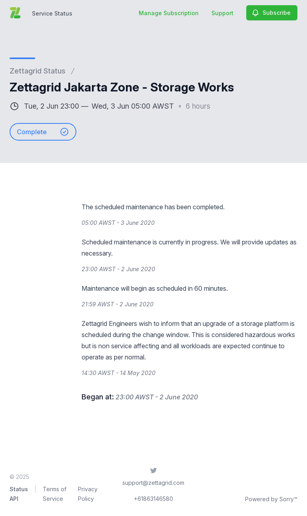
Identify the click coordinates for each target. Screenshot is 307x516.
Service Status (52, 13)
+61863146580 (153, 498)
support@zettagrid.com (153, 482)
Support (222, 13)
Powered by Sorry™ (271, 499)
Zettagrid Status (38, 71)
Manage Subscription (169, 13)
